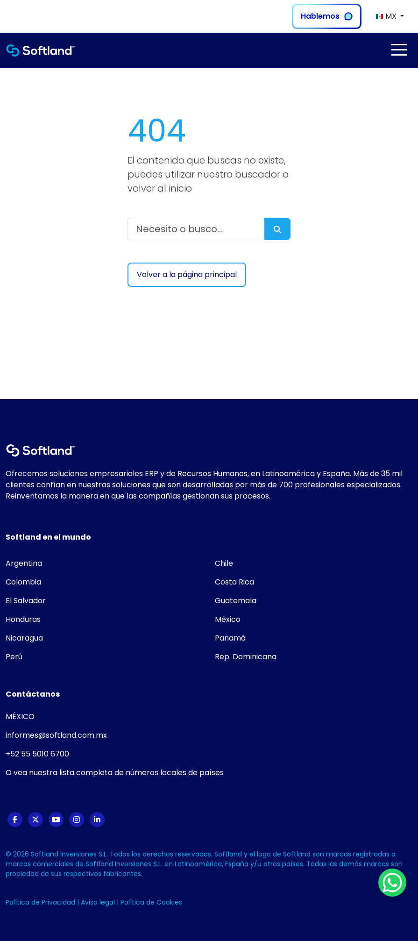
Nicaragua (24, 638)
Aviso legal (99, 902)
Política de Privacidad (41, 902)
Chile (224, 563)
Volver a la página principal (187, 274)
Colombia (23, 582)
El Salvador (26, 600)
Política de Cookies (151, 902)
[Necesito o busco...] (196, 229)
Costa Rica (234, 582)
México (228, 619)
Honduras (23, 619)
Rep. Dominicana (245, 656)
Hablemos (327, 16)
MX (386, 16)
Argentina (24, 563)
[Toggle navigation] (398, 49)
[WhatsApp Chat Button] (392, 883)
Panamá (230, 638)
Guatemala (235, 600)
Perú (14, 656)
